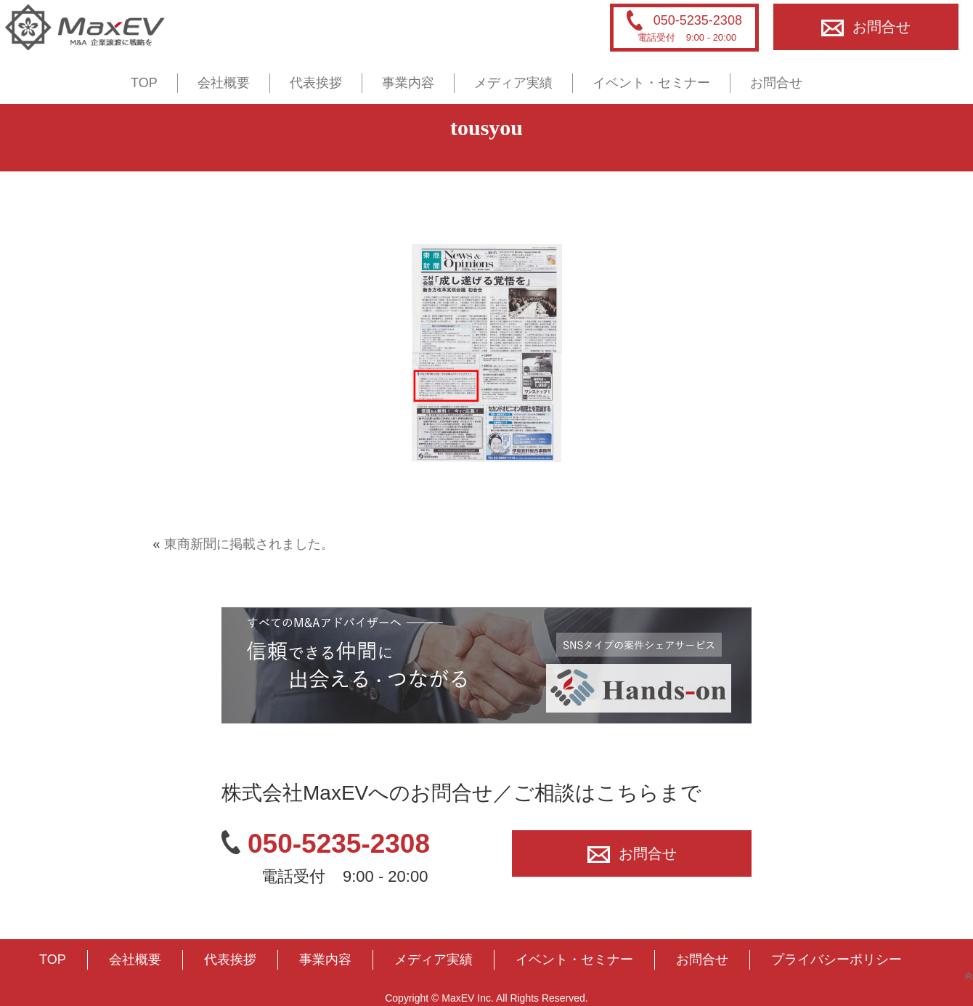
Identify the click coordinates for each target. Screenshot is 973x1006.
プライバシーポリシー (836, 959)
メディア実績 (513, 83)
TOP (144, 83)
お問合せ (866, 27)
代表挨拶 (316, 83)
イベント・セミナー (651, 83)
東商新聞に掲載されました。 (249, 544)
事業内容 (408, 83)
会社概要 (224, 83)
